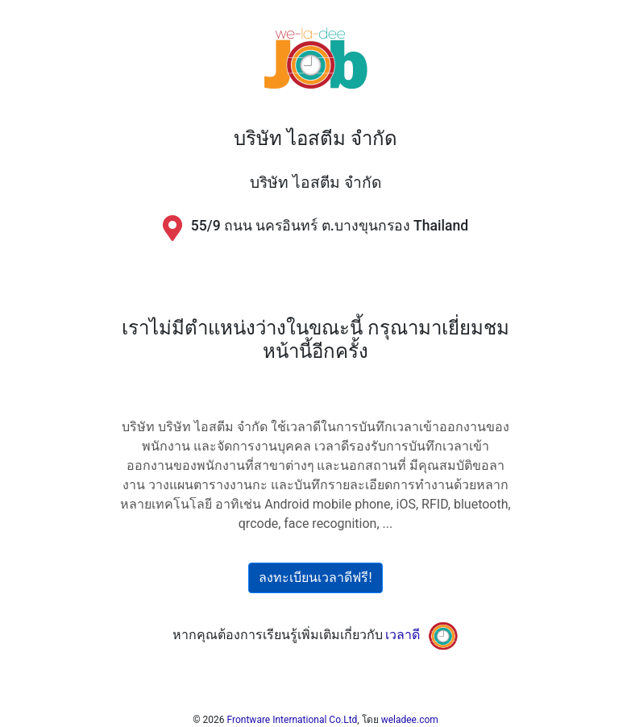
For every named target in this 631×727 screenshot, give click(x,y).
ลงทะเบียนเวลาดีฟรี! (315, 577)
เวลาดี (402, 635)
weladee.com (409, 719)
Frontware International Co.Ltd (292, 719)
